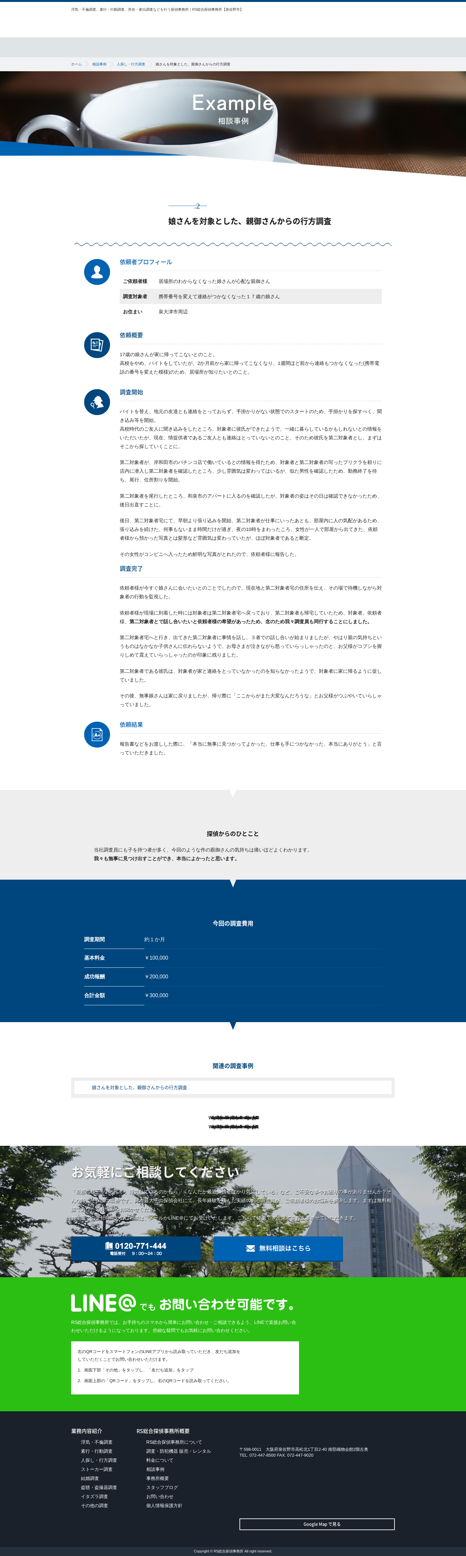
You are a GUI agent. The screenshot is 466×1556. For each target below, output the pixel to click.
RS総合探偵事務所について (100, 43)
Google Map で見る (317, 1524)
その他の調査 (94, 1505)
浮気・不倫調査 (97, 1442)
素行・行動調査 (97, 1451)
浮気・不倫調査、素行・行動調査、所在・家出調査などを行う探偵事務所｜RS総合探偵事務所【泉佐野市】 (157, 9)
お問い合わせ (159, 1496)
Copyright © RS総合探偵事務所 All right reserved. (233, 1551)
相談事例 (339, 43)
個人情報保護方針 (164, 1505)
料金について (296, 43)
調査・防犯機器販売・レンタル (231, 43)
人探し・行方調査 (99, 1460)
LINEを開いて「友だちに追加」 (273, 1367)
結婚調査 (90, 1478)
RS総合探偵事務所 (112, 22)
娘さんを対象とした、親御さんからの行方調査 (139, 1087)
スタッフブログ (162, 1487)
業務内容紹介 (165, 43)
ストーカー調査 (97, 1469)
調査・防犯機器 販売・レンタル (178, 1451)
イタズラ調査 (94, 1496)
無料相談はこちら (366, 22)
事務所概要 (382, 43)
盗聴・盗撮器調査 (99, 1487)
